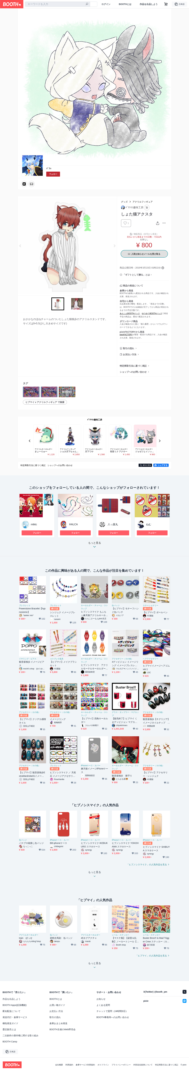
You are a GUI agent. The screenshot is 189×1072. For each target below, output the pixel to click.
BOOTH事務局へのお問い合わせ (113, 1017)
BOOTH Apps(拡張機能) (15, 1005)
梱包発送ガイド (10, 1023)
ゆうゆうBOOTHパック (152, 313)
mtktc (34, 524)
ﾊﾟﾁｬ (48, 168)
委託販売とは (9, 1029)
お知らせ (101, 999)
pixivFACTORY (126, 334)
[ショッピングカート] (166, 4)
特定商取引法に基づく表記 (133, 366)
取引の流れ (128, 348)
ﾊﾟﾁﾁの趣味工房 (94, 419)
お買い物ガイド (57, 1005)
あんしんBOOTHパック (130, 313)
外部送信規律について (143, 1065)
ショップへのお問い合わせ (133, 372)
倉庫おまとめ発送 (58, 1023)
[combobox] (57, 4)
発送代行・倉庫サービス (15, 1017)
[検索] (87, 4)
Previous (20, 245)
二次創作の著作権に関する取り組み (20, 1035)
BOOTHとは (125, 4)
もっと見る (95, 546)
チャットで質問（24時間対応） (112, 1011)
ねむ (148, 524)
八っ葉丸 (113, 524)
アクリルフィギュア (143, 201)
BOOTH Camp (10, 1041)
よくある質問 (103, 1005)
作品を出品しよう (149, 4)
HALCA (73, 524)
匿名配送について (11, 1011)
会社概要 (59, 1065)
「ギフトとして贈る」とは (136, 274)
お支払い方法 (129, 354)
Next (114, 245)
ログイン (105, 4)
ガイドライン (103, 1065)
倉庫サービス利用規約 (85, 1065)
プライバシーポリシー (121, 1065)
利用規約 (69, 1065)
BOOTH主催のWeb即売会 (62, 1029)
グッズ (124, 201)
